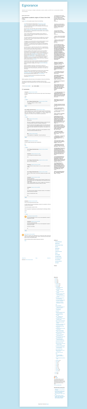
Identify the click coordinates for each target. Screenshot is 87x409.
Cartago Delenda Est (58, 241)
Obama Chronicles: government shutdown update (60, 344)
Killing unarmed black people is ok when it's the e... (60, 333)
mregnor (56, 377)
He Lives (56, 246)
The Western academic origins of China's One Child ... (60, 294)
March (57, 368)
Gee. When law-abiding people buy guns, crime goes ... (60, 300)
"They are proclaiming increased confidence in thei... (60, 356)
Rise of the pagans (58, 305)
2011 (56, 373)
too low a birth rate (41, 73)
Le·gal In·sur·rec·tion (58, 251)
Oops (56, 353)
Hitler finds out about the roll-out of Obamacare (60, 298)
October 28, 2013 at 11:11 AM (35, 153)
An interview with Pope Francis (60, 345)
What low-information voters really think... (60, 326)
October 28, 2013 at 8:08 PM (35, 187)
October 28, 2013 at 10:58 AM (43, 149)
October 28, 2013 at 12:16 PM (35, 164)
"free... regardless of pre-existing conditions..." (59, 317)
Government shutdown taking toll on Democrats (60, 347)
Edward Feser (57, 243)
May (56, 365)
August (57, 361)
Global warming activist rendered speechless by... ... (60, 339)
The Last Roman (57, 259)
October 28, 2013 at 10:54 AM (33, 140)
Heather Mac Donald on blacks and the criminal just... (60, 313)
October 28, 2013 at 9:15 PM (35, 221)
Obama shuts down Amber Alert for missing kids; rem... (60, 337)
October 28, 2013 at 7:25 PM (35, 177)
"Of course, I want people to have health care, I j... (60, 335)
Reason (56, 253)
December (57, 283)
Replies (27, 99)
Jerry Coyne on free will (59, 352)
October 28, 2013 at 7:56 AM (40, 109)
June (56, 364)
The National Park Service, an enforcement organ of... (60, 307)
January (57, 370)
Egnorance (30, 5)
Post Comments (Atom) (29, 259)
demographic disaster (27, 72)
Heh (56, 304)
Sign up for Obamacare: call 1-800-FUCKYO (60, 351)
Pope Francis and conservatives (58, 309)
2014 (56, 281)
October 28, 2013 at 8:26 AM (33, 133)
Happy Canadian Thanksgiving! (60, 320)
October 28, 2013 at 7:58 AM (43, 101)
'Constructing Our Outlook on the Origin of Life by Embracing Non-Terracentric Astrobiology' (60, 392)
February (57, 369)
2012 (56, 372)
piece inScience (31, 76)
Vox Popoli (57, 262)
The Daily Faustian (58, 256)
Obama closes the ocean (59, 342)
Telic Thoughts (57, 254)
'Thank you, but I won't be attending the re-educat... (60, 302)
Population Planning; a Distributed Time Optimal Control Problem (36, 29)
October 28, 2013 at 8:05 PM (30, 234)
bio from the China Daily (43, 62)
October (57, 286)
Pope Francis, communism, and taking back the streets (60, 324)
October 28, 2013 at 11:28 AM (43, 160)
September (57, 360)
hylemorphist (57, 248)
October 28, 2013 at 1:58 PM (43, 171)
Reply (25, 97)
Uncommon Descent (58, 261)
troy (25, 234)
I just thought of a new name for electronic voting (60, 319)
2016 (56, 278)
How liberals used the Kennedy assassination (60, 329)
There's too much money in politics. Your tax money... (60, 331)
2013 (56, 282)
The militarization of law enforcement (59, 288)
